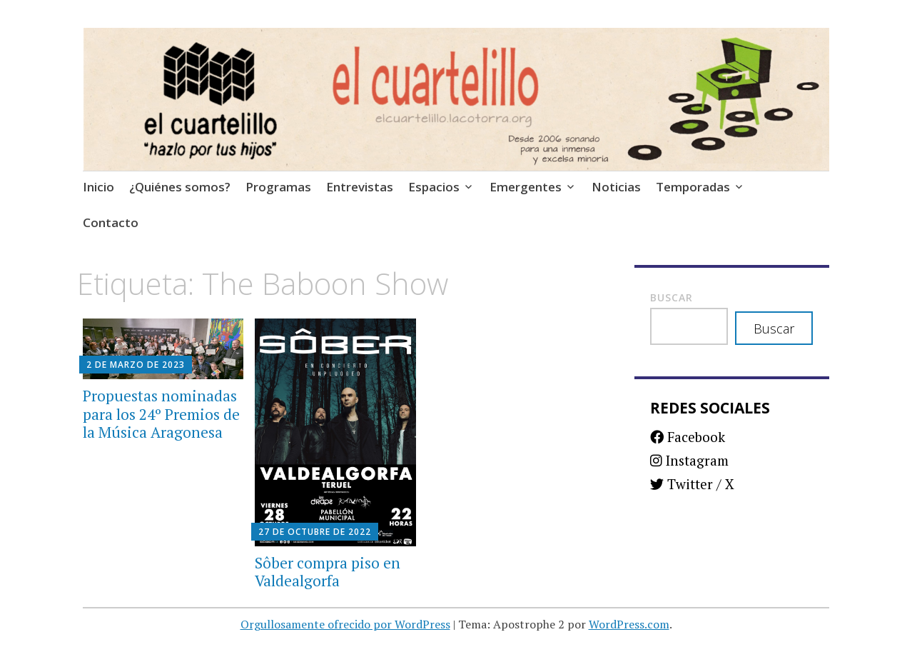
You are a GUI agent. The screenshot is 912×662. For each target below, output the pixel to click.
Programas (278, 187)
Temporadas (693, 187)
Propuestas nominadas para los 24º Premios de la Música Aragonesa (161, 413)
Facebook (687, 437)
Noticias (616, 187)
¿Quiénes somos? (179, 187)
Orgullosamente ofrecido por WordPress (345, 624)
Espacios (434, 187)
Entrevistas (359, 187)
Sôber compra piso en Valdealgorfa (327, 572)
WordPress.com (629, 624)
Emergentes (526, 187)
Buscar (671, 297)
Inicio (98, 187)
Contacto (110, 222)
